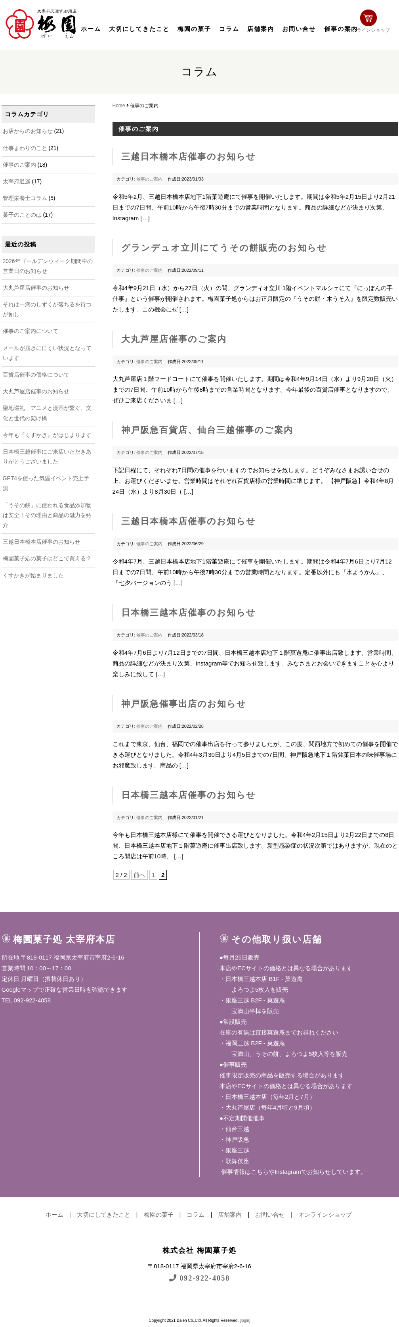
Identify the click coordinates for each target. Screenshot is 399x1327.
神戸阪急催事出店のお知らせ (183, 704)
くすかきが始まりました (33, 575)
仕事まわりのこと (25, 148)
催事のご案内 (19, 165)
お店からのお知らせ (28, 131)
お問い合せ (299, 29)
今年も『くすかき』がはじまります (47, 435)
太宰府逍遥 (17, 181)
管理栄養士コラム (25, 198)
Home (119, 105)
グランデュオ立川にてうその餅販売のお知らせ (224, 248)
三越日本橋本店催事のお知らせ (41, 541)
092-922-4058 (199, 1278)
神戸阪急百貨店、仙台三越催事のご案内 (207, 430)
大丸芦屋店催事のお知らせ (36, 288)
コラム (229, 29)
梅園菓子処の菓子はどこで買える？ (47, 558)
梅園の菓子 (194, 29)
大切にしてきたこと (139, 29)
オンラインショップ (372, 23)
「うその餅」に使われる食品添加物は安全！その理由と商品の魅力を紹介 (47, 515)
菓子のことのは (22, 215)
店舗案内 (260, 29)
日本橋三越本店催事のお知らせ (188, 612)
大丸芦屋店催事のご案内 (174, 339)
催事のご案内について (30, 331)
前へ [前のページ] (139, 874)
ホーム (91, 29)
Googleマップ (20, 989)
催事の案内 (341, 29)
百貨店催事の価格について (36, 374)
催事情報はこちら (244, 1171)
